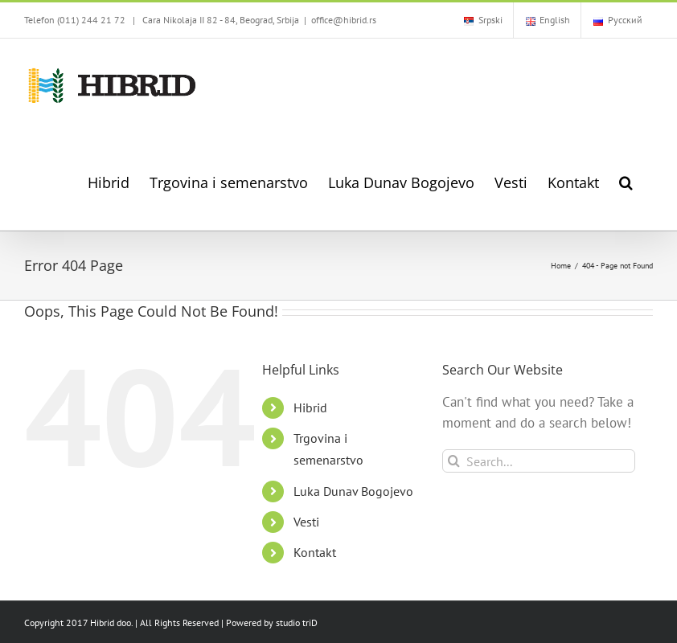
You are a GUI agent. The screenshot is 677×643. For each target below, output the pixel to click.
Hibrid (310, 407)
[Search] (454, 461)
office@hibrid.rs (343, 20)
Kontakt (314, 552)
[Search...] (539, 461)
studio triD (297, 622)
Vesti (306, 522)
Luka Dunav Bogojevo (353, 491)
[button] (626, 181)
